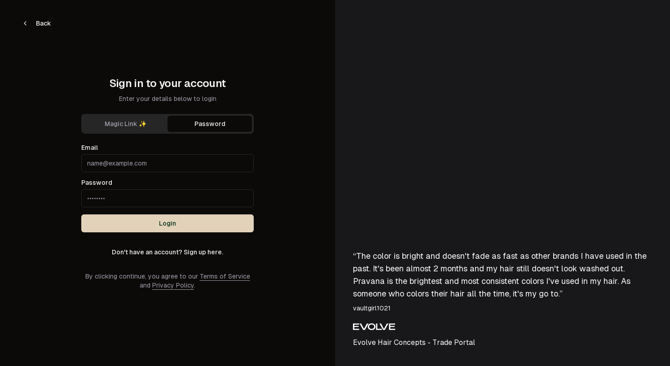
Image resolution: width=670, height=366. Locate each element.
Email (89, 147)
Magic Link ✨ (125, 123)
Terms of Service (225, 276)
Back (36, 23)
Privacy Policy (173, 285)
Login (167, 223)
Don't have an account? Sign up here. (167, 252)
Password (209, 123)
